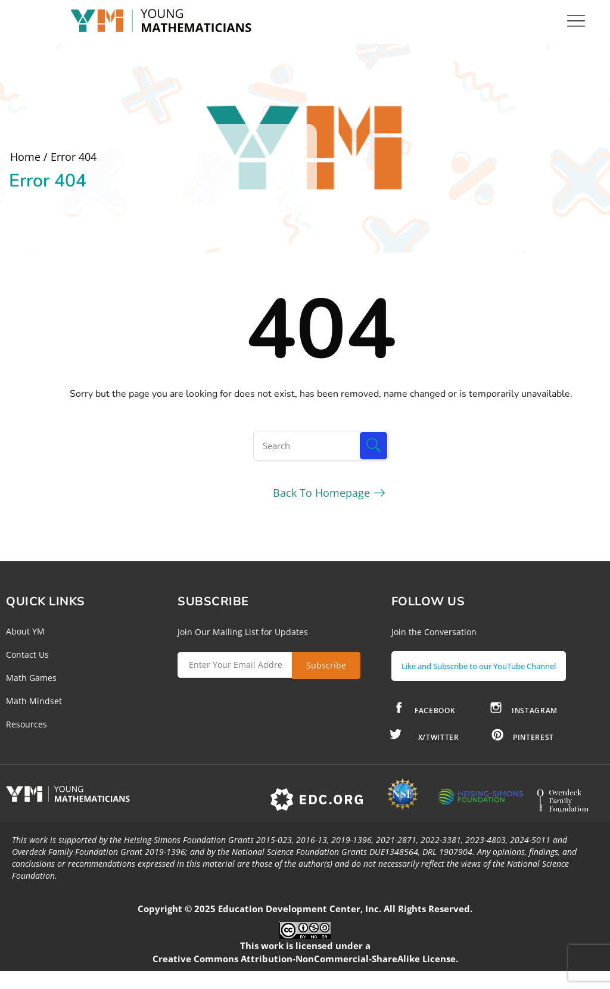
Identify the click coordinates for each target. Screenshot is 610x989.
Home (25, 157)
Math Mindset (34, 701)
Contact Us (27, 654)
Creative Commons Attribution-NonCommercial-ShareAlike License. (305, 959)
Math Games (31, 677)
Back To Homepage (321, 493)
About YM (25, 631)
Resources (26, 724)
